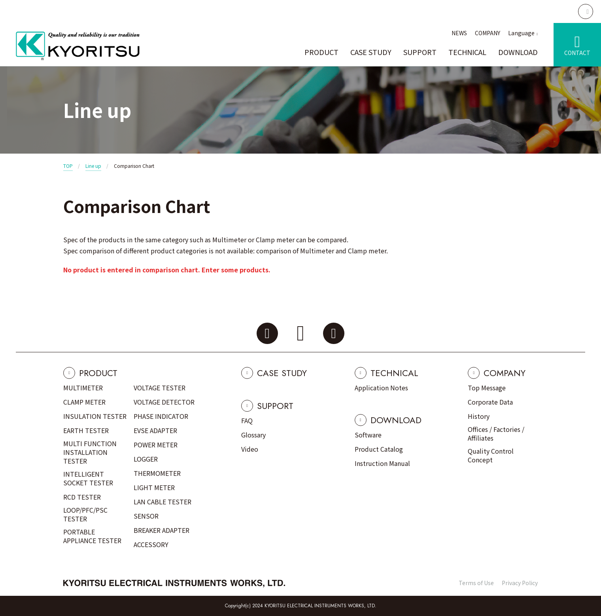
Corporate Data (490, 401)
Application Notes (381, 387)
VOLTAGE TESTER (159, 387)
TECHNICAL (467, 52)
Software (368, 434)
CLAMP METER (84, 401)
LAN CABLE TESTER (162, 501)
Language (521, 33)
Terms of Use (476, 583)
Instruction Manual (382, 463)
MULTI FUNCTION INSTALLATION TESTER (90, 452)
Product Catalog (379, 449)
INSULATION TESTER (95, 416)
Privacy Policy (520, 583)
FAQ (247, 420)
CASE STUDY (370, 52)
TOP (68, 165)
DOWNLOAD (518, 52)
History (478, 416)
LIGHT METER (154, 487)
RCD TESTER (82, 496)
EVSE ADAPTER (155, 430)
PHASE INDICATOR (161, 416)
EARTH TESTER (86, 430)
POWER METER (156, 444)
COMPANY (487, 33)
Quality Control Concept (491, 455)
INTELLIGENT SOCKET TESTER (88, 478)
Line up (93, 165)
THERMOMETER (157, 473)
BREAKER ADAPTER (161, 530)
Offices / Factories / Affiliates (496, 433)
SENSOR (146, 515)
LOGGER (146, 458)
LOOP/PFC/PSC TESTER (85, 514)
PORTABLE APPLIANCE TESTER (92, 536)
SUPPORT (420, 52)
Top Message (487, 387)
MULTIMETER (83, 387)
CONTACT (577, 53)
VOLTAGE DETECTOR (164, 401)
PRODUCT (321, 52)
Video (249, 449)
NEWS (459, 33)
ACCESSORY (151, 544)
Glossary (253, 434)
